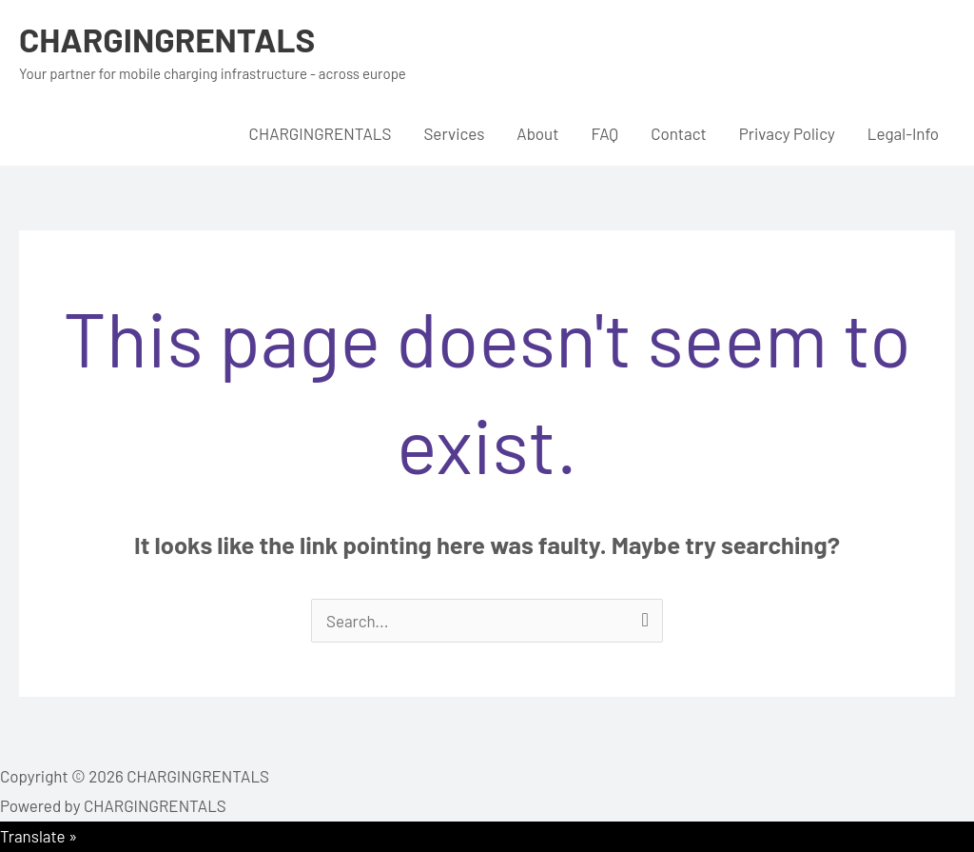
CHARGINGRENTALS (167, 39)
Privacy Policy (787, 133)
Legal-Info (903, 133)
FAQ (604, 133)
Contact (679, 133)
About (537, 133)
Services (453, 133)
